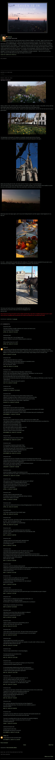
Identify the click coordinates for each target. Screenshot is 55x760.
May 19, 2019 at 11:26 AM (10, 645)
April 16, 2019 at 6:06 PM (10, 506)
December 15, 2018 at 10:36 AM (12, 432)
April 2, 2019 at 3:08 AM (10, 489)
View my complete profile (8, 54)
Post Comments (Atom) (12, 747)
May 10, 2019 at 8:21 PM (10, 626)
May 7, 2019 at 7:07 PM (9, 593)
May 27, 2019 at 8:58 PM (10, 708)
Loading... (3, 74)
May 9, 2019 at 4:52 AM (9, 617)
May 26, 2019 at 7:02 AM (10, 697)
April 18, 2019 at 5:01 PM (10, 514)
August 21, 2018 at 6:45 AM (11, 402)
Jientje (9, 36)
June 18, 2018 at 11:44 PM (10, 366)
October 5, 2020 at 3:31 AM (11, 732)
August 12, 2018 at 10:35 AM (11, 390)
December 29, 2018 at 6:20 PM (12, 453)
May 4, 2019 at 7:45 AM (9, 545)
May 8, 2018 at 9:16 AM (9, 354)
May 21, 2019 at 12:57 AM (10, 657)
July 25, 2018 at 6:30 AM (10, 382)
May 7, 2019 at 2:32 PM (9, 584)
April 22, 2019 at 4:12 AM (10, 524)
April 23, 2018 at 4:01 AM (10, 332)
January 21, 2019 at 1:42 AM (11, 475)
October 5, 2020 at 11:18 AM (11, 739)
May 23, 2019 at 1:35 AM (10, 684)
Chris (4, 347)
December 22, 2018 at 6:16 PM (12, 439)
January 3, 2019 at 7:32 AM (11, 466)
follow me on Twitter (49, 756)
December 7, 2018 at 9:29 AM (11, 414)
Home (24, 744)
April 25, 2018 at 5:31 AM (10, 344)
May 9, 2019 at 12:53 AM (10, 606)
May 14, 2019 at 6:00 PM (10, 635)
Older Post (51, 744)
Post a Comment (4, 742)
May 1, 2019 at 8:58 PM (9, 535)
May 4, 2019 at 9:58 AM (9, 560)
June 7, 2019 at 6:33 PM (10, 723)
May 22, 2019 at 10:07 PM (10, 672)
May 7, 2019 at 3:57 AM (9, 572)
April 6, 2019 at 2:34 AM (10, 499)
